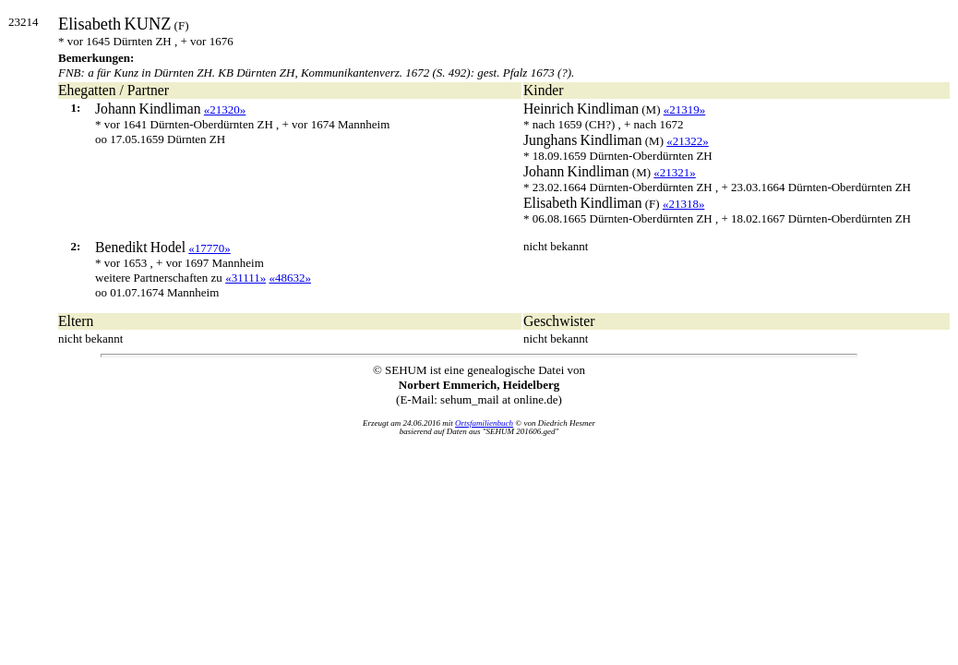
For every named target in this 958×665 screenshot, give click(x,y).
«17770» (209, 248)
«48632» (290, 277)
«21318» (684, 204)
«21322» (687, 141)
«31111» (245, 277)
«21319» (685, 109)
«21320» (225, 109)
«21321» (674, 172)
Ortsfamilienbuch (484, 423)
